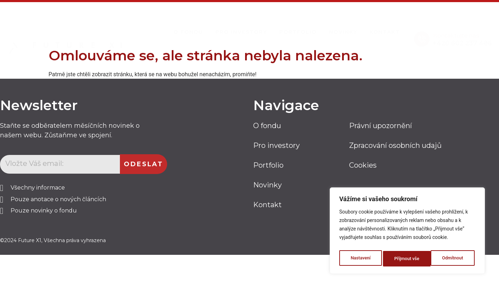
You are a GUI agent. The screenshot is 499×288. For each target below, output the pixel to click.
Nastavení (360, 259)
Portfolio (298, 25)
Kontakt (385, 25)
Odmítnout (404, 259)
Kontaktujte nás (456, 28)
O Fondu (188, 25)
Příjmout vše (452, 259)
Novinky (343, 25)
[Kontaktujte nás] (422, 32)
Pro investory (241, 25)
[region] (407, 232)
